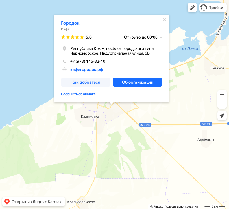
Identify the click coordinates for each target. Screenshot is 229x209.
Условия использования (181, 206)
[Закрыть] (164, 19)
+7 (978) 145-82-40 (83, 61)
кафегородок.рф (86, 69)
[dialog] (111, 58)
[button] (192, 7)
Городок (70, 23)
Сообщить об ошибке (78, 94)
